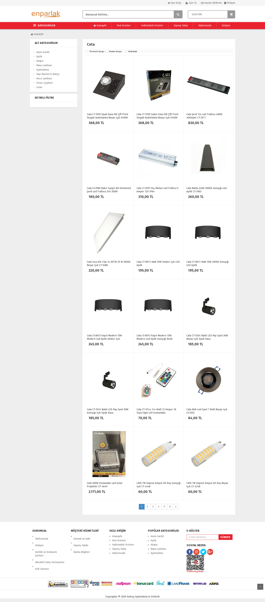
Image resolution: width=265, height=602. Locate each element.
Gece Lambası (44, 78)
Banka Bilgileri (82, 544)
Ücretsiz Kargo (97, 52)
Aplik (39, 56)
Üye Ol (191, 2)
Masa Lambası (44, 65)
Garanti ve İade (82, 536)
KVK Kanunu (42, 556)
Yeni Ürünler (124, 25)
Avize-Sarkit (42, 52)
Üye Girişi (174, 2)
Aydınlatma (42, 69)
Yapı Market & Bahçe (47, 74)
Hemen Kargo (115, 52)
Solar (39, 87)
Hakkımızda (204, 25)
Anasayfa (100, 25)
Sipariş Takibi (81, 540)
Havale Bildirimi (211, 2)
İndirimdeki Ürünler (152, 25)
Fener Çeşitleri (44, 82)
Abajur (40, 60)
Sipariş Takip (181, 25)
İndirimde (132, 52)
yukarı (260, 587)
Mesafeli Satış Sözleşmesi (49, 552)
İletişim (229, 2)
